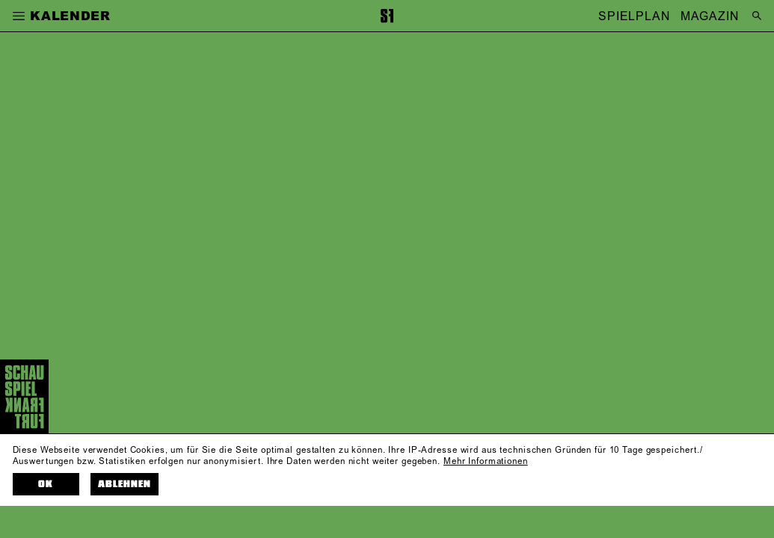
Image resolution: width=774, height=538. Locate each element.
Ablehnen (124, 484)
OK (45, 484)
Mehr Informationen (485, 461)
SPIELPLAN (634, 15)
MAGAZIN (709, 15)
